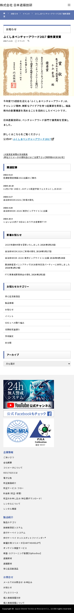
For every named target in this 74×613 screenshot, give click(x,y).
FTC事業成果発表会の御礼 (18, 274)
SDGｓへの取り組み (14, 322)
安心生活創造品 (12, 296)
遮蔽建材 (7, 563)
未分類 (8, 342)
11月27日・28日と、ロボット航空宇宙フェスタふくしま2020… (33, 188)
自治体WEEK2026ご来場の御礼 (18, 199)
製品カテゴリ (9, 522)
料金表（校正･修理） (12, 493)
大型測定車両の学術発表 (16, 154)
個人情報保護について (14, 602)
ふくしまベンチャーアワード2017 (32, 139)
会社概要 (7, 462)
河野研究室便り (12, 329)
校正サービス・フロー (13, 488)
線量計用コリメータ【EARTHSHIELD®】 (22, 542)
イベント (21, 41)
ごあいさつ (8, 457)
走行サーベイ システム (14, 532)
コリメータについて (13, 467)
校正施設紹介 (9, 482)
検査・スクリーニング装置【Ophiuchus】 (22, 553)
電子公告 (7, 477)
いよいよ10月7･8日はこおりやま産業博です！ (25, 221)
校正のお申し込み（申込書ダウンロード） (22, 498)
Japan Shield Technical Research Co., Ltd (34, 608)
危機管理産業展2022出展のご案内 (19, 177)
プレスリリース (10, 592)
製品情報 (9, 302)
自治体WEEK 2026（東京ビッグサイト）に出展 (25, 210)
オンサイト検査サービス (15, 547)
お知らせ (9, 309)
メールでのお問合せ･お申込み (17, 582)
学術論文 (9, 336)
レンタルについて (12, 503)
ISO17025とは (10, 472)
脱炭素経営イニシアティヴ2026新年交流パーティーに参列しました (37, 264)
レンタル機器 (9, 508)
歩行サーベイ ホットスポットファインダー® (24, 537)
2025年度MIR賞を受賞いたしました (22, 244)
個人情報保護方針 (12, 597)
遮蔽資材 (7, 558)
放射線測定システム (13, 527)
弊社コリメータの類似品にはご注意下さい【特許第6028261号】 (34, 157)
